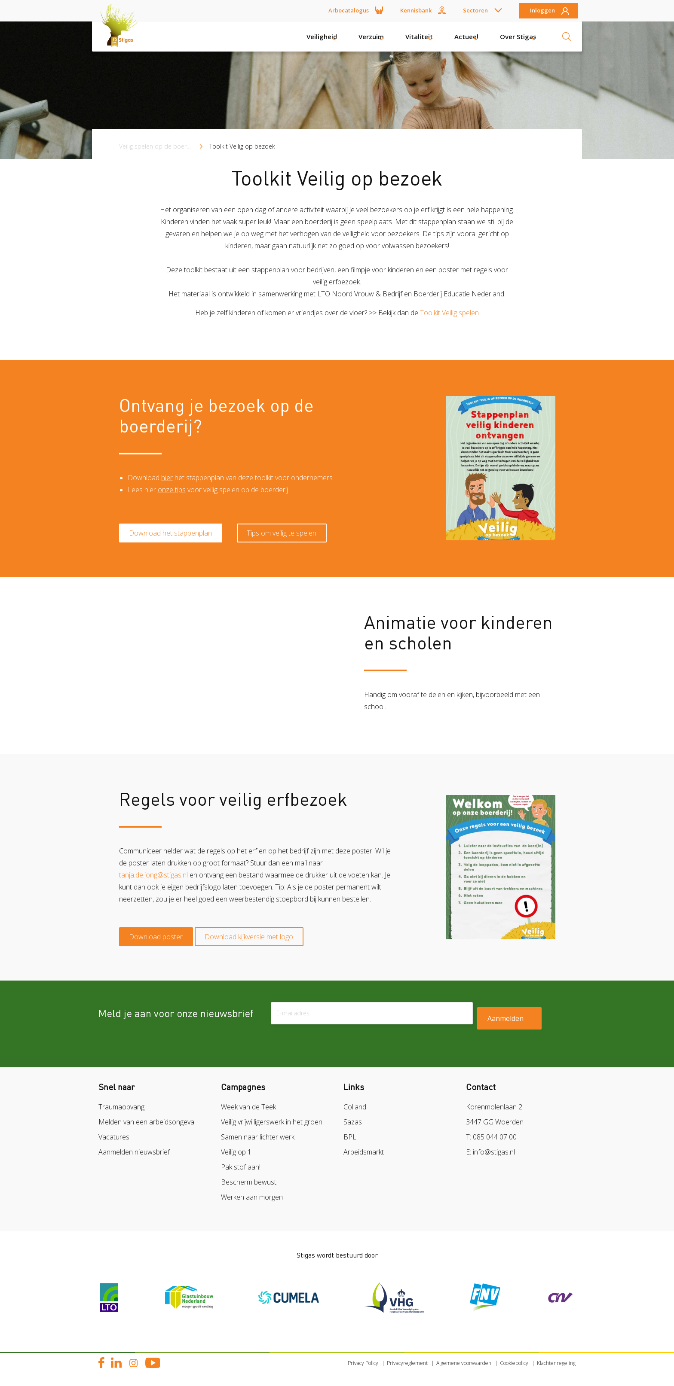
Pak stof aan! (240, 1161)
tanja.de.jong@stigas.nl (153, 871)
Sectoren (475, 10)
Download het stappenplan (174, 525)
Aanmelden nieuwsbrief (134, 1146)
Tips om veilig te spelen (293, 525)
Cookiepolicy (514, 1357)
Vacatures (113, 1131)
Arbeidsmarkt (363, 1146)
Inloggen (542, 10)
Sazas (352, 1116)
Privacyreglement (407, 1357)
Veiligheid (321, 36)
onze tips (172, 491)
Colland (354, 1101)
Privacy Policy (363, 1357)
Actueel (466, 36)
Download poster (160, 929)
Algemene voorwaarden (463, 1357)
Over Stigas (518, 36)
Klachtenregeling (556, 1357)
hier (167, 479)
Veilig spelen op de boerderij (159, 146)
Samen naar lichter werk (257, 1131)
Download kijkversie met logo (260, 929)
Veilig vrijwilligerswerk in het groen (271, 1116)
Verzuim (371, 36)
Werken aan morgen (252, 1191)
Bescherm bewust (248, 1176)
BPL (349, 1131)
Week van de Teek (248, 1101)
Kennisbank (416, 10)
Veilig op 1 (236, 1146)
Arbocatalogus (348, 10)
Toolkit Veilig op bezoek (242, 146)
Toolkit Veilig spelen (449, 312)
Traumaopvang (121, 1101)
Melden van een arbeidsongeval (147, 1116)
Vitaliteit (419, 36)
